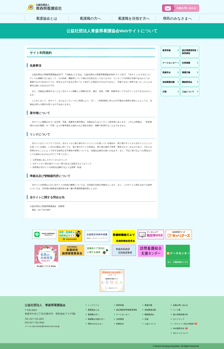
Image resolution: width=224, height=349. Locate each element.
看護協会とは (46, 18)
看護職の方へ (90, 18)
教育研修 (120, 305)
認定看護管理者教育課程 (127, 310)
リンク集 (177, 310)
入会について (151, 324)
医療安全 (120, 324)
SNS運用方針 (179, 328)
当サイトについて (181, 333)
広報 (147, 319)
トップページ (94, 305)
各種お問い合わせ (186, 8)
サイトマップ (179, 319)
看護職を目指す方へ (134, 18)
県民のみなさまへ (177, 18)
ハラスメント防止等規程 (184, 324)
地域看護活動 (151, 310)
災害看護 (120, 319)
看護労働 (149, 305)
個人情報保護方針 (181, 314)
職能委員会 (150, 314)
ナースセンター (123, 314)
